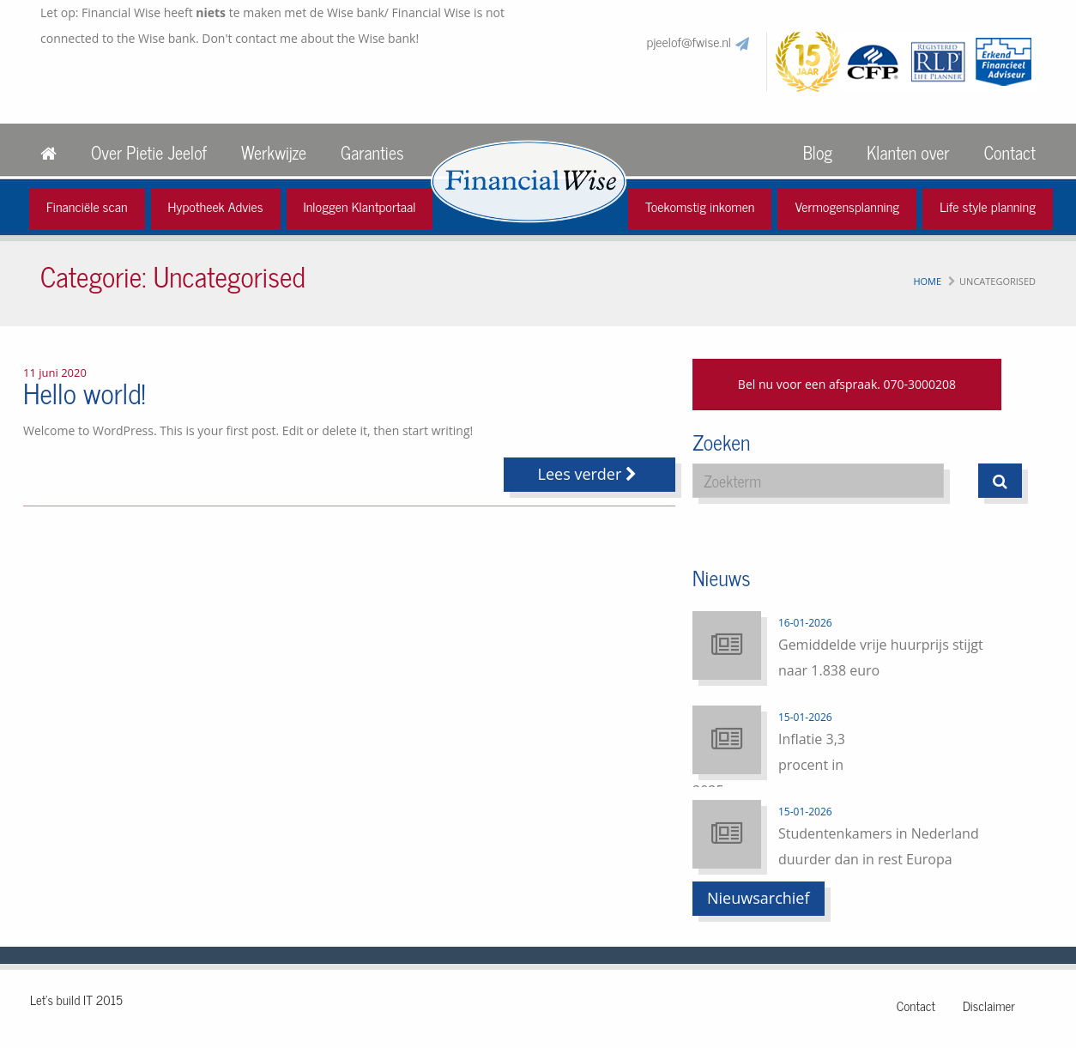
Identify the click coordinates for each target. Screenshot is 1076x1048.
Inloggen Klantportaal (360, 206)
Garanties (372, 152)
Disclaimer (989, 1005)
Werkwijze (273, 152)
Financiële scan (87, 206)
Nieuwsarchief (758, 897)
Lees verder (590, 473)
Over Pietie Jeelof (149, 152)
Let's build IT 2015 (76, 999)
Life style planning (988, 206)
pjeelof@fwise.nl (689, 41)
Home (927, 281)
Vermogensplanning (847, 206)
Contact (1010, 152)
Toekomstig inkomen (700, 206)
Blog (817, 152)
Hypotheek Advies (215, 206)
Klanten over (908, 152)
